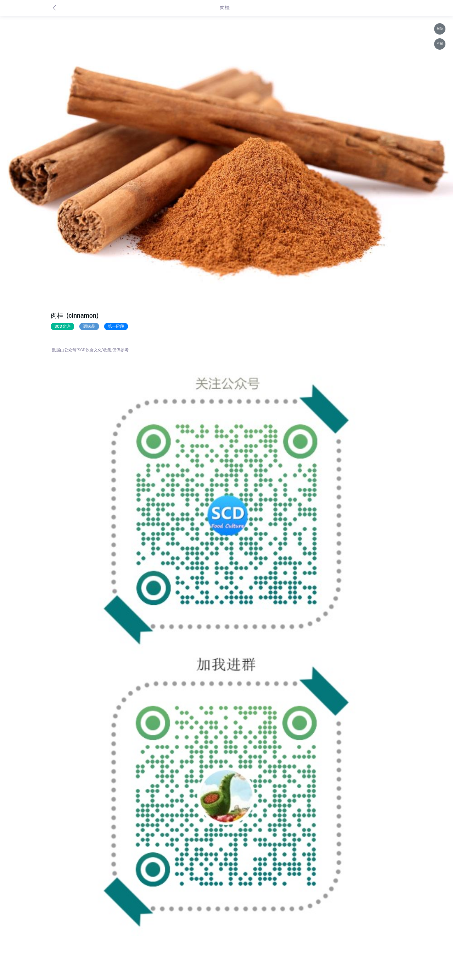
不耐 (440, 43)
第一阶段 (116, 326)
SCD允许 (62, 326)
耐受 (440, 28)
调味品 (89, 326)
